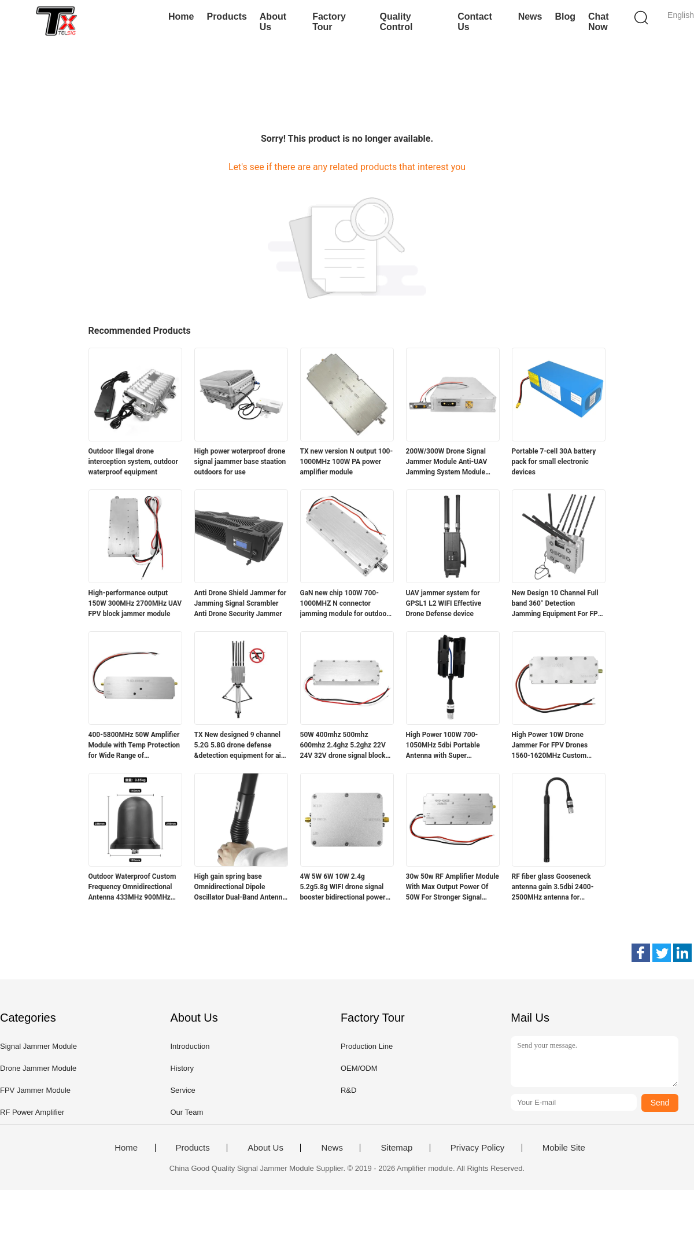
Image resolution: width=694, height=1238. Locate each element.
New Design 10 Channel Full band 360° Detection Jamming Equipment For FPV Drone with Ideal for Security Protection (557, 604)
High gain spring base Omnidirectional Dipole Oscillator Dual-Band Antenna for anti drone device (240, 887)
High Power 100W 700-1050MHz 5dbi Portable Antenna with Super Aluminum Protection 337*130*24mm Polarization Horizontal (451, 746)
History (181, 1068)
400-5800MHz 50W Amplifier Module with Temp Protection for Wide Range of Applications (134, 746)
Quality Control (395, 22)
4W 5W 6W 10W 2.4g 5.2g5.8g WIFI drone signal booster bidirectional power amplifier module (343, 887)
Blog (565, 16)
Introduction (189, 1046)
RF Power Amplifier (32, 1112)
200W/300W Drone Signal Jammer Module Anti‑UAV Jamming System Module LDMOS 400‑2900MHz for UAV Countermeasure (447, 462)
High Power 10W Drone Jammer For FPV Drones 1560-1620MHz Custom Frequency (550, 746)
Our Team (186, 1112)
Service (182, 1090)
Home (181, 16)
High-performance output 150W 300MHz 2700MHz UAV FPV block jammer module (135, 603)
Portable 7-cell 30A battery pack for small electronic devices (554, 461)
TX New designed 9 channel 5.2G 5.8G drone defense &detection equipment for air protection (239, 746)
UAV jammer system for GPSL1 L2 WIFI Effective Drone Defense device (444, 603)
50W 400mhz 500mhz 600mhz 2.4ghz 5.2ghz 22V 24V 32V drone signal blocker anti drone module (346, 746)
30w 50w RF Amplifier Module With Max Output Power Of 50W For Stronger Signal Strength (452, 887)
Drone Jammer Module (38, 1068)
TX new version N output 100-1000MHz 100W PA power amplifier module (346, 461)
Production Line (367, 1046)
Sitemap (396, 1148)
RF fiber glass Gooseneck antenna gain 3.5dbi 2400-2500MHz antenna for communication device (553, 887)
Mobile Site (563, 1148)
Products (226, 16)
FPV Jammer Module (35, 1090)
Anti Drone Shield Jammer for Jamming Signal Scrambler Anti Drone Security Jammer (240, 603)
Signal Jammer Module (38, 1046)
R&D (348, 1090)
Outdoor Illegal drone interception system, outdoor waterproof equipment (133, 461)
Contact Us (474, 22)
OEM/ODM (359, 1068)
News (530, 16)
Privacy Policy (477, 1148)
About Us (273, 22)
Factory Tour (329, 22)
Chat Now (598, 22)
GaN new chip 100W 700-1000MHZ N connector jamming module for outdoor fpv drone (344, 604)
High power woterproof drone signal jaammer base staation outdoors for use (240, 461)
